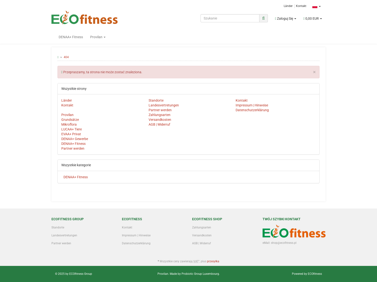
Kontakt (301, 6)
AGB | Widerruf (159, 124)
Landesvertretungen (164, 105)
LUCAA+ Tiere (71, 129)
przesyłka (213, 261)
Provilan (98, 37)
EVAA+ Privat (71, 134)
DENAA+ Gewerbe (74, 139)
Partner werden (160, 110)
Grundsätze (70, 120)
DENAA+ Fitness (71, 37)
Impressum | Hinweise (252, 105)
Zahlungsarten (159, 115)
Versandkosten (160, 120)
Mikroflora (69, 124)
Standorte (156, 100)
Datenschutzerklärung (252, 110)
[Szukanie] (230, 18)
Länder (288, 6)
